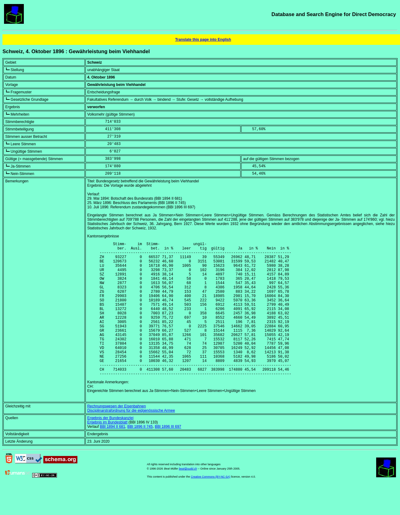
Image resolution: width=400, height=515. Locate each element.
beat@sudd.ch (188, 497)
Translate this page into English (203, 39)
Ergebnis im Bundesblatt (107, 451)
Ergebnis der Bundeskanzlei (110, 447)
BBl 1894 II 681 (112, 455)
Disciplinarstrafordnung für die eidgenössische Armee (131, 439)
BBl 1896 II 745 (140, 455)
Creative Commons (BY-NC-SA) (210, 505)
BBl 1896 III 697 (168, 455)
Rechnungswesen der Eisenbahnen (116, 435)
